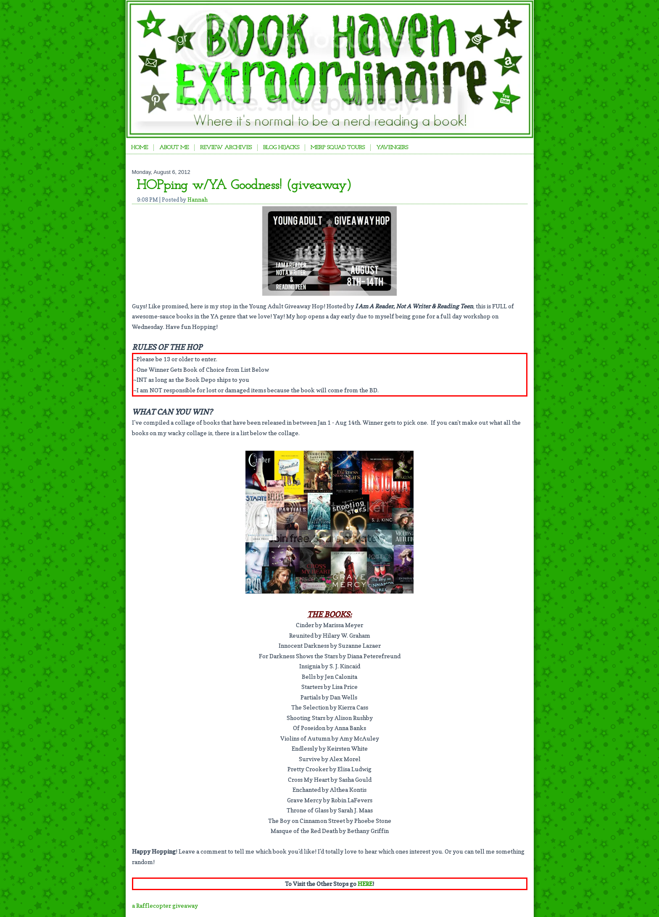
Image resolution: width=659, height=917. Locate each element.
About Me (174, 148)
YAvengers (392, 148)
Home (139, 148)
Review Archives (226, 148)
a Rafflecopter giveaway (165, 905)
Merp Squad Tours (338, 148)
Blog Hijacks (281, 148)
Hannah (197, 199)
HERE (365, 883)
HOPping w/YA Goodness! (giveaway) (244, 185)
